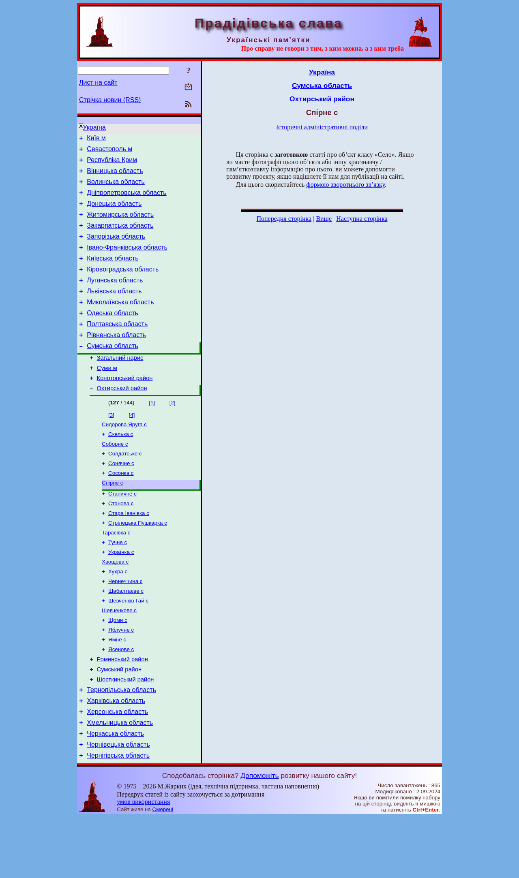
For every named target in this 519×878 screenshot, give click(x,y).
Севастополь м (109, 151)
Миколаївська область (120, 321)
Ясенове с (121, 698)
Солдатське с (125, 486)
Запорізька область (116, 248)
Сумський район (119, 720)
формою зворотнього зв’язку (345, 184)
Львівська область (114, 309)
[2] (172, 432)
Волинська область (116, 187)
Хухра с (117, 614)
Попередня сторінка (283, 218)
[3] (111, 444)
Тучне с (117, 582)
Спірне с (112, 518)
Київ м (96, 139)
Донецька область (114, 212)
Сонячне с (121, 496)
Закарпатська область (120, 236)
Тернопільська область (121, 743)
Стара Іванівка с (128, 550)
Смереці (163, 870)
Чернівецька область (118, 804)
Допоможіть (259, 836)
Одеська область (112, 333)
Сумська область (112, 370)
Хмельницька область (120, 779)
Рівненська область (116, 358)
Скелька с (120, 465)
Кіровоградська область (123, 285)
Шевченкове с (119, 656)
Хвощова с (115, 603)
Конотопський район (125, 406)
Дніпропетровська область (126, 200)
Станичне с (122, 529)
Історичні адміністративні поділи (322, 127)
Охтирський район (122, 417)
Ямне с (117, 687)
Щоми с (117, 666)
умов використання (143, 862)
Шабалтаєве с (126, 635)
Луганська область (115, 297)
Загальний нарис (120, 383)
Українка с (121, 593)
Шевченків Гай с (128, 645)
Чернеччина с (125, 624)
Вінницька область (115, 175)
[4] (132, 444)
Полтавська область (117, 345)
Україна (94, 127)
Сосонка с (121, 507)
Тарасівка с (116, 571)
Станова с (120, 540)
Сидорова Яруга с (124, 454)
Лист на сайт (98, 82)
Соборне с (115, 475)
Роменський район (122, 709)
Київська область (112, 272)
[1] (152, 432)
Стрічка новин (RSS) (110, 99)
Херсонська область (117, 767)
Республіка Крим (112, 163)
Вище (324, 218)
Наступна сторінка (361, 218)
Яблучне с (121, 677)
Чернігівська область (118, 816)
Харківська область (116, 755)
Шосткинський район (125, 731)
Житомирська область (120, 224)
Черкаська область (115, 791)
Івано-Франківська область (127, 260)
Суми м (107, 394)
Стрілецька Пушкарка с (137, 561)
